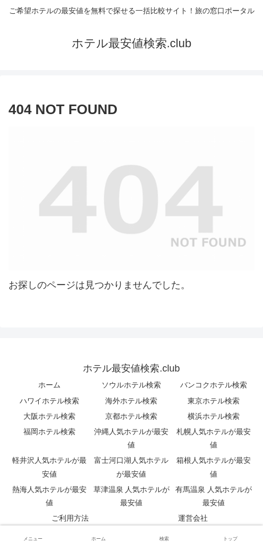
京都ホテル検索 (131, 416)
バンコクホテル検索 (213, 385)
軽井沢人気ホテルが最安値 (49, 467)
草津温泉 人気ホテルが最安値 (132, 496)
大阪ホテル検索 (49, 416)
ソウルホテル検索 (131, 385)
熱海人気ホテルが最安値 (49, 496)
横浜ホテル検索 (214, 416)
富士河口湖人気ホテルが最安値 (131, 467)
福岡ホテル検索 (49, 431)
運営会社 (193, 518)
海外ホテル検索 (131, 400)
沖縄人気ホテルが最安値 (131, 438)
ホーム (49, 385)
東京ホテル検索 (214, 400)
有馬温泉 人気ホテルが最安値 (213, 496)
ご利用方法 (70, 518)
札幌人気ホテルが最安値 (213, 438)
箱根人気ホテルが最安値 (213, 467)
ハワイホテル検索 (49, 400)
